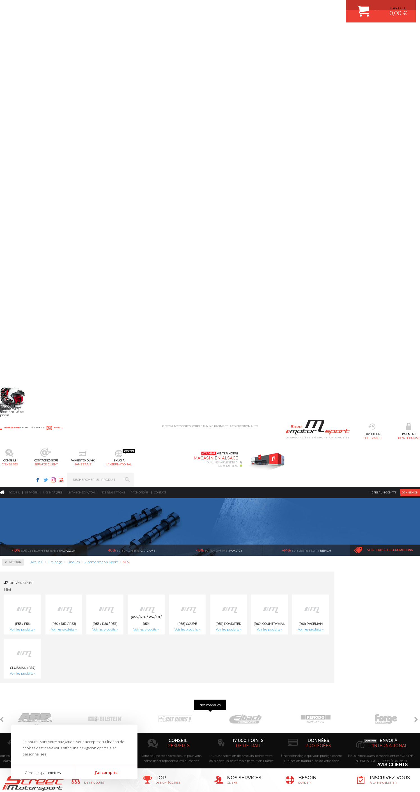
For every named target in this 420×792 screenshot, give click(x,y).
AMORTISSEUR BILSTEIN (167, 683)
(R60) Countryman (355, 177)
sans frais (228, 32)
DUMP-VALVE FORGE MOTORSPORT (176, 732)
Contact (160, 46)
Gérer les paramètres (43, 772)
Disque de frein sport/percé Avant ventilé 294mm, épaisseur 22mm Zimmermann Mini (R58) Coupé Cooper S (279, 522)
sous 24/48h (85, 32)
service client (192, 32)
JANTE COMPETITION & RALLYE (172, 739)
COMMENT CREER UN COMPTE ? (239, 690)
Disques (16, 159)
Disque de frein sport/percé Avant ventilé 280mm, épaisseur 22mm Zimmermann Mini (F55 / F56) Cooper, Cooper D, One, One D (225, 437)
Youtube (347, 7)
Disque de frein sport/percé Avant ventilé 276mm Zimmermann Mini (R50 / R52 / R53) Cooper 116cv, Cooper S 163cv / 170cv (117, 437)
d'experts (156, 32)
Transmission (89, 704)
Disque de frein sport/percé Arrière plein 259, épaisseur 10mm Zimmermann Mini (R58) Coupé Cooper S (225, 352)
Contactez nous (309, 717)
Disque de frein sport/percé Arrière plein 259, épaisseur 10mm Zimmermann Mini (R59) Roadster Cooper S (388, 352)
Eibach (306, 104)
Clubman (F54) (108, 222)
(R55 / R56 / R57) (190, 177)
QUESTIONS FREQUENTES (234, 732)
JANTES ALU (158, 711)
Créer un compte (384, 46)
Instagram (339, 7)
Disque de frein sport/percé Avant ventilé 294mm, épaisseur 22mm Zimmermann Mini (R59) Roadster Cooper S (334, 522)
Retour (101, 116)
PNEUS (154, 718)
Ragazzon (43, 104)
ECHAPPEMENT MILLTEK (167, 704)
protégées (318, 629)
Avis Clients (392, 764)
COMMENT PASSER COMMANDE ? (240, 697)
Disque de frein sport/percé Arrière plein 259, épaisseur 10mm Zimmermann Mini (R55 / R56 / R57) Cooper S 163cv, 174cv (117, 352)
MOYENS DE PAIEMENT (232, 704)
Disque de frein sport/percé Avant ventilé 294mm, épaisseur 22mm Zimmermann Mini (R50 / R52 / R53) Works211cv (171, 522)
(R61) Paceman (396, 177)
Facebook (323, 7)
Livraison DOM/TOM (81, 46)
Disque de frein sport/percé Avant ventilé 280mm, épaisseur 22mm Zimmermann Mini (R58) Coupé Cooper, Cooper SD (334, 437)
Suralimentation (92, 690)
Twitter (331, 7)
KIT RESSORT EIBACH (165, 725)
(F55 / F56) (108, 177)
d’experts (178, 629)
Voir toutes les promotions (390, 104)
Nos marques (52, 46)
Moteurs (85, 683)
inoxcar (219, 104)
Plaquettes (19, 197)
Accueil (14, 46)
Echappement (89, 697)
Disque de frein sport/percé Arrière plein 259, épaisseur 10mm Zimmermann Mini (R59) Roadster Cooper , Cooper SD (334, 352)
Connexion (410, 46)
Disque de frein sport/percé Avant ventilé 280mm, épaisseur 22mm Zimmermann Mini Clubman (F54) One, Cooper (117, 522)
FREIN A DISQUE (161, 746)
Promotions (139, 46)
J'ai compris (106, 772)
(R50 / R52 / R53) (149, 177)
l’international (263, 32)
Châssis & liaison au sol (98, 711)
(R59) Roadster (314, 177)
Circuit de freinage (27, 141)
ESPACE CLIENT (226, 683)
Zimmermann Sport (25, 182)
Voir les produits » (108, 183)
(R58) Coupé (273, 177)
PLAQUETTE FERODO (164, 690)
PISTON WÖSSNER (162, 697)
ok (411, 685)
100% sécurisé (121, 32)
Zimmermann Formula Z (29, 175)
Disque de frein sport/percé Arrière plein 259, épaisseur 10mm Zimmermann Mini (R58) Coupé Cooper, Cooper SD (280, 352)
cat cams (131, 104)
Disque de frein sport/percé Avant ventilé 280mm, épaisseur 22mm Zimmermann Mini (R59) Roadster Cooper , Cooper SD (388, 437)
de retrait (248, 629)
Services (31, 46)
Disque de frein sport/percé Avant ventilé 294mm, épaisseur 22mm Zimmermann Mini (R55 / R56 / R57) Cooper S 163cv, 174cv (225, 522)
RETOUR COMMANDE (230, 718)
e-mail (124, 8)
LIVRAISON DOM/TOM (230, 725)
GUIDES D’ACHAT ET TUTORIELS (239, 739)
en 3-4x (108, 629)
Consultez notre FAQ (321, 732)
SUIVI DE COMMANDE (230, 711)
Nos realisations (113, 46)
